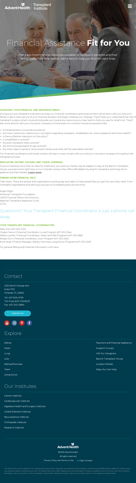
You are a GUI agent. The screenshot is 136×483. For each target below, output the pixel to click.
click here (53, 247)
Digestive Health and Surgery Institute (25, 406)
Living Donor (11, 374)
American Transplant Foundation (17, 194)
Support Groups (105, 348)
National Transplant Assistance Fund (19, 200)
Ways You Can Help (106, 369)
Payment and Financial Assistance (114, 343)
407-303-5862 (75, 235)
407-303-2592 (83, 242)
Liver (6, 359)
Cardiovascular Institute (17, 401)
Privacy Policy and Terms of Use (59, 460)
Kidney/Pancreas (13, 364)
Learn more (35, 172)
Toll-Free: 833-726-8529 (17, 301)
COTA (3, 204)
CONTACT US (17, 313)
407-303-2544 (64, 232)
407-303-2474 (18, 229)
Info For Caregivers (106, 353)
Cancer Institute (13, 395)
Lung (7, 353)
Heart (7, 348)
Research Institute (14, 427)
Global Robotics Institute (17, 411)
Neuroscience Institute (16, 417)
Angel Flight (6, 191)
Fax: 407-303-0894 (14, 305)
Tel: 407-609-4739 (13, 297)
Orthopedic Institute (15, 422)
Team (7, 369)
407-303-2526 (61, 238)
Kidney (8, 343)
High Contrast (84, 460)
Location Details (104, 364)
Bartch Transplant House (109, 359)
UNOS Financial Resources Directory (19, 197)
